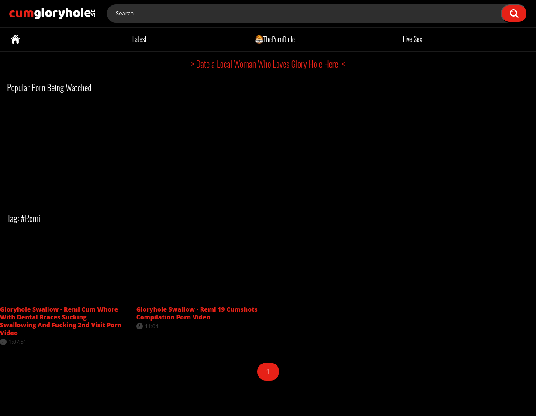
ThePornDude (275, 39)
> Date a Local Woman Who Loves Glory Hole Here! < (268, 63)
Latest (139, 39)
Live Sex (412, 39)
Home (15, 39)
